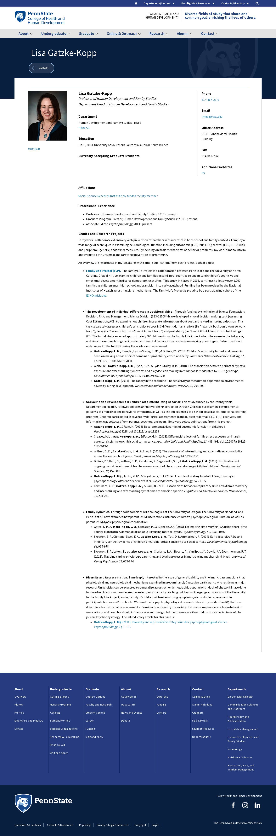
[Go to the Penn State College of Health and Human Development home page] (40, 17)
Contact (207, 33)
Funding (90, 728)
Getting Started (59, 696)
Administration (201, 696)
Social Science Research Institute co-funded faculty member (118, 196)
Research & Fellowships (64, 737)
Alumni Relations (202, 704)
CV (203, 173)
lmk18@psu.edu (212, 117)
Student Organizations (64, 728)
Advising (55, 712)
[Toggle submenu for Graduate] (99, 33)
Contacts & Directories (60, 825)
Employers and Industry (28, 720)
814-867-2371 (210, 100)
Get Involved (129, 696)
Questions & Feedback (27, 825)
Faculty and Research (99, 704)
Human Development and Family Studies (243, 739)
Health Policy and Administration (238, 719)
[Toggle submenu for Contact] (219, 33)
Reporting (85, 825)
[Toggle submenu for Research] (169, 33)
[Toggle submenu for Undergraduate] (71, 33)
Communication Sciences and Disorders (243, 707)
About (24, 33)
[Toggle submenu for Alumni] (194, 33)
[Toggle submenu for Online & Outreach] (142, 33)
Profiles (19, 712)
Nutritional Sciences (240, 757)
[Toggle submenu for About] (34, 33)
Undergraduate (53, 33)
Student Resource (203, 728)
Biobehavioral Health (240, 696)
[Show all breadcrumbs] (41, 68)
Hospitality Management (243, 729)
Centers (161, 712)
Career (90, 720)
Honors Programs (61, 704)
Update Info (128, 704)
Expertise (162, 696)
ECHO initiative (96, 295)
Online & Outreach (122, 33)
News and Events (131, 712)
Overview (20, 696)
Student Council (95, 712)
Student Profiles (60, 720)
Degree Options (95, 696)
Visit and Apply (59, 753)
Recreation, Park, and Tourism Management (241, 767)
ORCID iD (34, 149)
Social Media (200, 720)
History (19, 704)
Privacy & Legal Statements (113, 825)
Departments (237, 689)
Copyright (140, 825)
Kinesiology (235, 749)
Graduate (86, 33)
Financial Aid (57, 744)
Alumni (183, 33)
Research (156, 33)
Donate (18, 728)
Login (155, 825)
